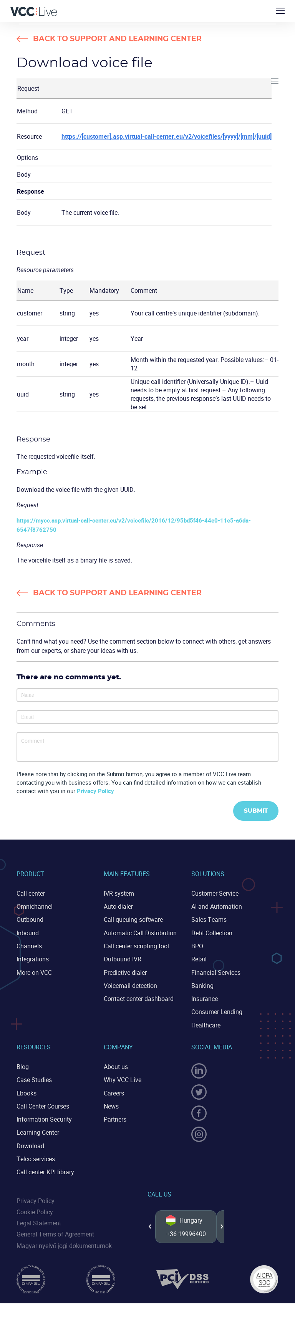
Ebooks (26, 1092)
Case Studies (34, 1079)
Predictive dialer (125, 972)
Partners (115, 1118)
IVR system (119, 893)
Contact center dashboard (139, 998)
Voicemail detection (130, 985)
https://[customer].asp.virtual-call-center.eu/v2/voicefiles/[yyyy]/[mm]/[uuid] (166, 136)
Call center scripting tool (136, 945)
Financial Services (215, 972)
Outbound (30, 919)
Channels (29, 945)
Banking (202, 985)
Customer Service (215, 893)
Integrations (33, 959)
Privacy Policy (95, 791)
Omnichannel (35, 906)
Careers (114, 1092)
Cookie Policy (35, 1211)
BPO (197, 945)
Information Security (44, 1118)
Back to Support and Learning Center (118, 39)
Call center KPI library (45, 1171)
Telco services (36, 1158)
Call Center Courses (43, 1105)
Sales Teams (209, 919)
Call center (31, 893)
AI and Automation (216, 906)
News (111, 1105)
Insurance (204, 998)
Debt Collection (211, 932)
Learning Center (38, 1132)
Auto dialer (118, 906)
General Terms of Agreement (55, 1233)
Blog (23, 1066)
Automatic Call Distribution (140, 932)
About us (116, 1066)
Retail (199, 959)
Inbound (28, 932)
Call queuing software (133, 919)
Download (30, 1145)
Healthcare (205, 1025)
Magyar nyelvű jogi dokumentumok (64, 1244)
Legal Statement (39, 1222)
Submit (256, 811)
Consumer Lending (216, 1011)
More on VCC (34, 972)
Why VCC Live (122, 1079)
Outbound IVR (122, 959)
